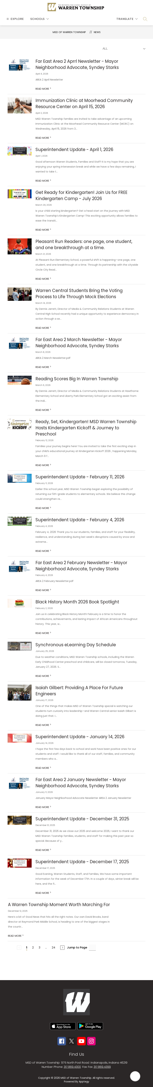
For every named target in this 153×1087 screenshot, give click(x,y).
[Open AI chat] (135, 1076)
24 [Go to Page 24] (53, 947)
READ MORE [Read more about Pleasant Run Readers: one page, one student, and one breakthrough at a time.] (43, 279)
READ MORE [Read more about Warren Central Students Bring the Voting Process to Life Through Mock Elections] (43, 328)
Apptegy (84, 1081)
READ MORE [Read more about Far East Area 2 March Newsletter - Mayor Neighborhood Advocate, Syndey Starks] (43, 367)
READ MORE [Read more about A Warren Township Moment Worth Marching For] (16, 936)
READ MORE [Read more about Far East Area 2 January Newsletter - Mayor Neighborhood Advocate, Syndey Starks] (43, 807)
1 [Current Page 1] (26, 947)
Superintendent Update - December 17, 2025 (82, 862)
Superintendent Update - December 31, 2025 (82, 819)
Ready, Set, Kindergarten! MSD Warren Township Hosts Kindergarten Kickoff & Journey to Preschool (86, 428)
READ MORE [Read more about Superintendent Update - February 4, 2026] (43, 551)
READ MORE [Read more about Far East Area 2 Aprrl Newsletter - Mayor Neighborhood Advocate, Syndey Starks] (43, 89)
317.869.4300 (72, 1067)
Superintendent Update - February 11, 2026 (80, 477)
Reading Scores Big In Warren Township (77, 379)
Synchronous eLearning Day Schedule (76, 645)
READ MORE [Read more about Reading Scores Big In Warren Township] (43, 410)
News (97, 32)
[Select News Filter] (123, 49)
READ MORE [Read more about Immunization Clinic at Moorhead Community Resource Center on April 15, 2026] (43, 138)
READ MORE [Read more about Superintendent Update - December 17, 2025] (43, 893)
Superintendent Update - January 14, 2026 (80, 737)
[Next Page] (62, 947)
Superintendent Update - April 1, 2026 (74, 149)
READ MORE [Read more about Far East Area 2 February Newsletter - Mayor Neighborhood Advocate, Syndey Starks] (43, 590)
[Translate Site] (127, 19)
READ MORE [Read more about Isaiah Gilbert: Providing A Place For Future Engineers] (43, 725)
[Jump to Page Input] (92, 947)
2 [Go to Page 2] (33, 947)
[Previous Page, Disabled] (19, 947)
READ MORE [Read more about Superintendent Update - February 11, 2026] (43, 508)
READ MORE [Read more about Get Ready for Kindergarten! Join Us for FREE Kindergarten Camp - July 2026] (43, 230)
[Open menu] (15, 19)
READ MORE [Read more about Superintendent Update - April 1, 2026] (43, 180)
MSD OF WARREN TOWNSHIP (69, 32)
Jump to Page (77, 947)
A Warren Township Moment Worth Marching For (59, 905)
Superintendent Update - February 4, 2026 (80, 520)
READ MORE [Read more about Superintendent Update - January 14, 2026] (43, 768)
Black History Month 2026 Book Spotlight (77, 602)
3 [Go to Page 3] (39, 947)
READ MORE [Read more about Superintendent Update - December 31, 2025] (43, 850)
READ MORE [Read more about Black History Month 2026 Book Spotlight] (43, 633)
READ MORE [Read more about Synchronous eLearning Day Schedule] (43, 676)
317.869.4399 (102, 1067)
